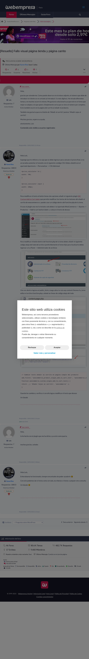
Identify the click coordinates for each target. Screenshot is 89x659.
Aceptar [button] (57, 348)
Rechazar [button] (32, 348)
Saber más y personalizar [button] (44, 353)
